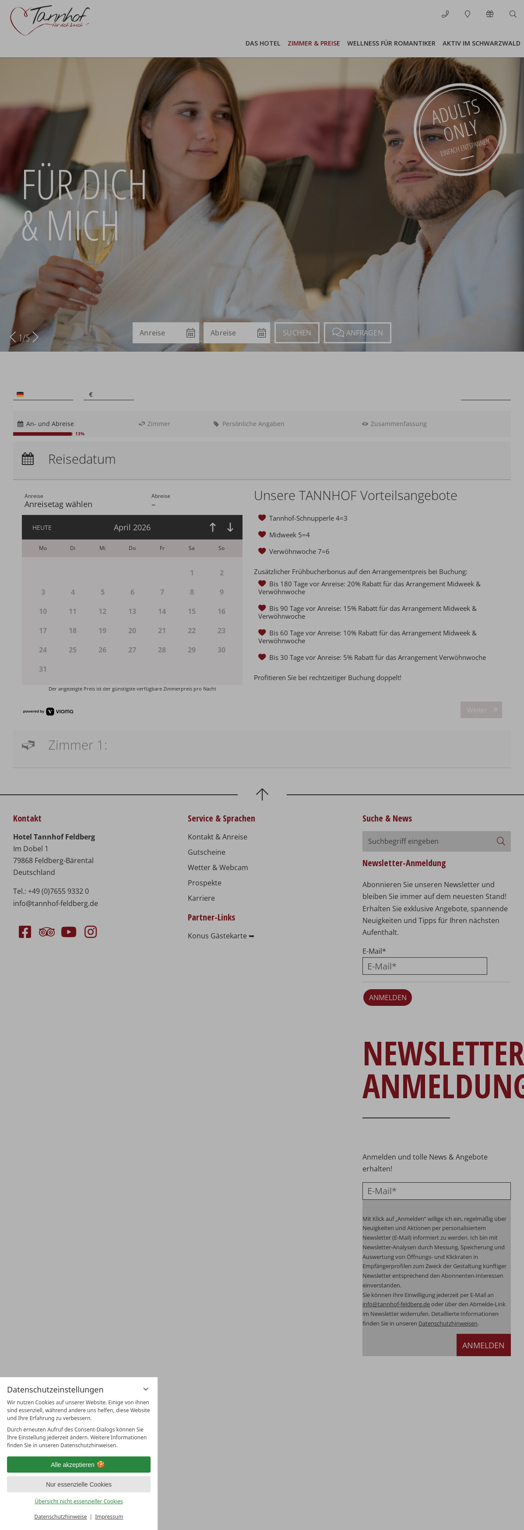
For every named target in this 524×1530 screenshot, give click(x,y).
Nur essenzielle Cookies (79, 1484)
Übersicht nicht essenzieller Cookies (79, 1501)
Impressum (109, 1516)
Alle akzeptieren (79, 1464)
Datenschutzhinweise (61, 1516)
